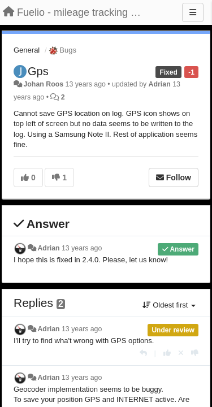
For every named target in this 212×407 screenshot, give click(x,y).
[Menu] (193, 12)
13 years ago (82, 248)
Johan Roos (43, 84)
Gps (38, 71)
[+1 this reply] (167, 353)
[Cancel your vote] (181, 353)
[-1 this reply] (194, 353)
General (27, 50)
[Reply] (143, 353)
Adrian (160, 84)
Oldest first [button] (169, 305)
